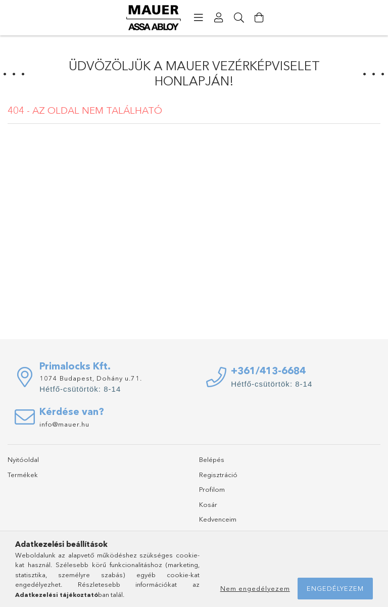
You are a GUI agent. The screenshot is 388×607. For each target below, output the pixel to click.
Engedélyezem (335, 588)
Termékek (23, 475)
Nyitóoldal (23, 459)
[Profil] (219, 18)
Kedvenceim (217, 519)
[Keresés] (239, 18)
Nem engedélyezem (255, 588)
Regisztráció (218, 475)
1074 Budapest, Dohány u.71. (90, 378)
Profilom (212, 489)
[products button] (198, 18)
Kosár (208, 504)
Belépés (211, 459)
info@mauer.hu (64, 424)
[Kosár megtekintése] (259, 18)
